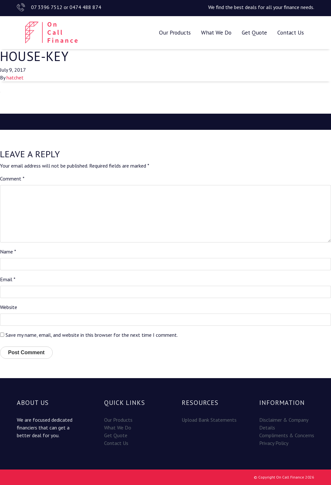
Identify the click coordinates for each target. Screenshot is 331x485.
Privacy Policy (273, 443)
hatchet (15, 77)
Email (8, 279)
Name (8, 251)
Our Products (175, 32)
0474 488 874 (85, 7)
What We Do (216, 32)
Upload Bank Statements (209, 420)
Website (8, 307)
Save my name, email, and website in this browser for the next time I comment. (91, 335)
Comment (12, 178)
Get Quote (254, 32)
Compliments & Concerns (286, 435)
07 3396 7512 (46, 7)
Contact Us (290, 32)
